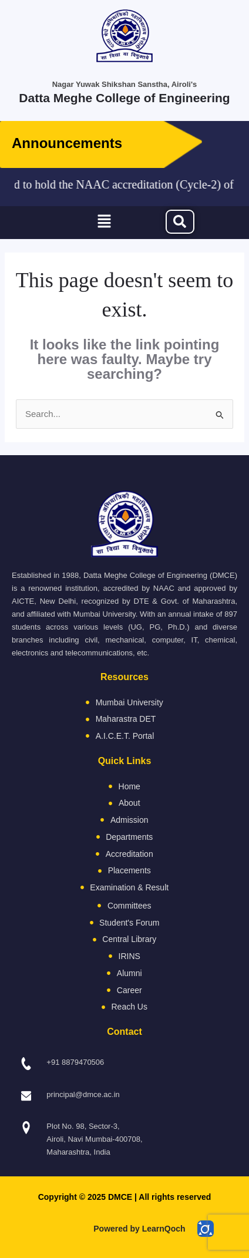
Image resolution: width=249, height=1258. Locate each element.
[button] (104, 223)
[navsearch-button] (180, 222)
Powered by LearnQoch (139, 1228)
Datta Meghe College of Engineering (124, 98)
